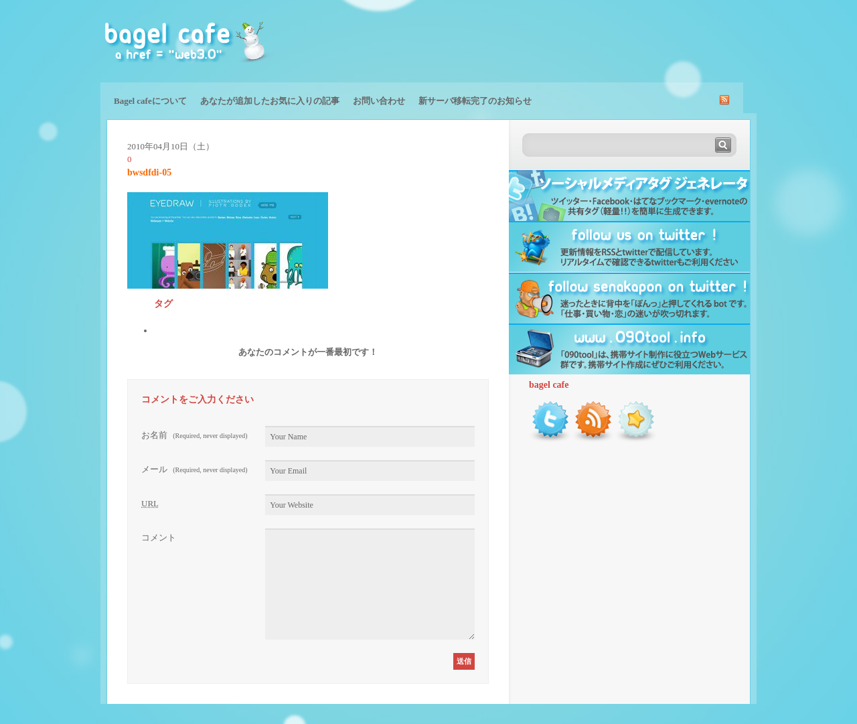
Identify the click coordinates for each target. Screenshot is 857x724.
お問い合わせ (379, 101)
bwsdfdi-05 (149, 172)
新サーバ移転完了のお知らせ (475, 101)
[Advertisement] (600, 40)
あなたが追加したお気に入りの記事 (269, 101)
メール (194, 469)
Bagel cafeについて (150, 101)
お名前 (194, 435)
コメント (158, 537)
